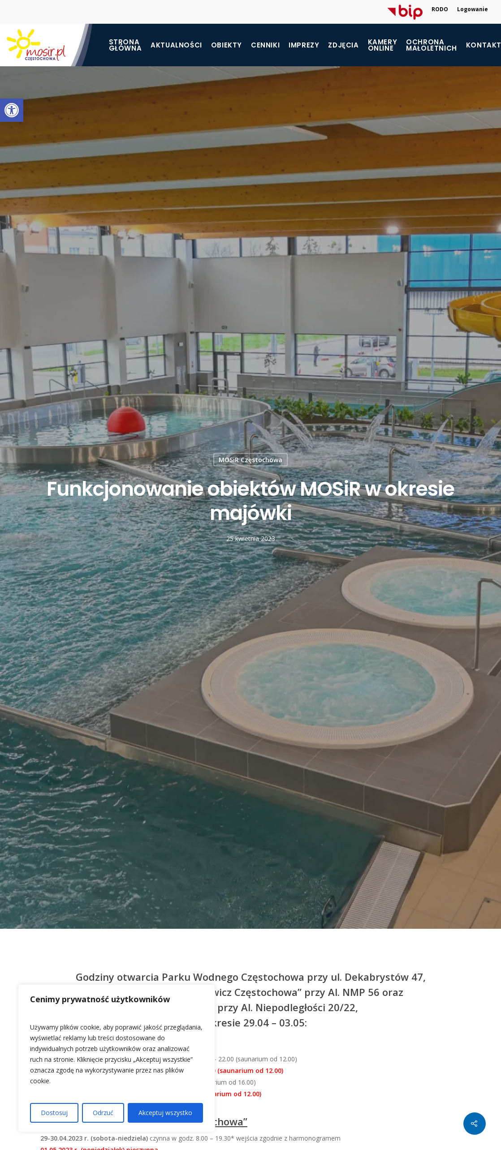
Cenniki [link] (265, 45)
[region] (116, 1058)
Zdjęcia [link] (343, 45)
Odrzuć (103, 1112)
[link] (11, 110)
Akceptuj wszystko (165, 1112)
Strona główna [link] (125, 45)
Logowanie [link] (472, 9)
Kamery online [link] (382, 45)
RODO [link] (440, 9)
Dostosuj (54, 1112)
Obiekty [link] (226, 45)
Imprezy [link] (304, 45)
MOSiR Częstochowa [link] (250, 459)
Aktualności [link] (176, 45)
